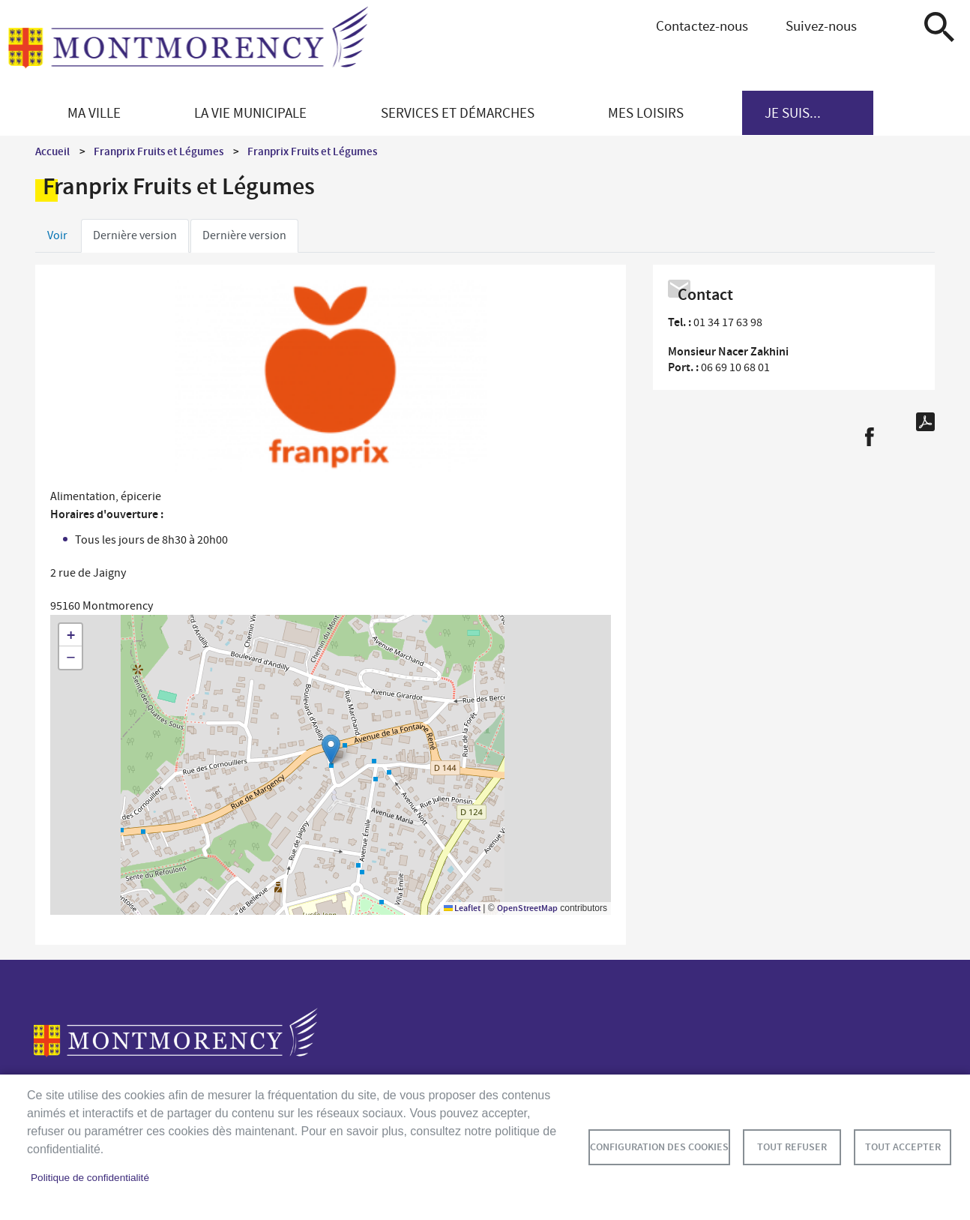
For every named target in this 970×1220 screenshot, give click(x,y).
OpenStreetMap (527, 908)
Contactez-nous (702, 25)
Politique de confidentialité (90, 1177)
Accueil (52, 151)
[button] (331, 749)
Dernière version (135, 235)
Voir (57, 235)
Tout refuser (792, 1147)
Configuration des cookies (659, 1147)
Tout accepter (903, 1147)
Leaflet (462, 908)
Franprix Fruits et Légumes (158, 151)
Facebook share (869, 436)
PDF (925, 421)
